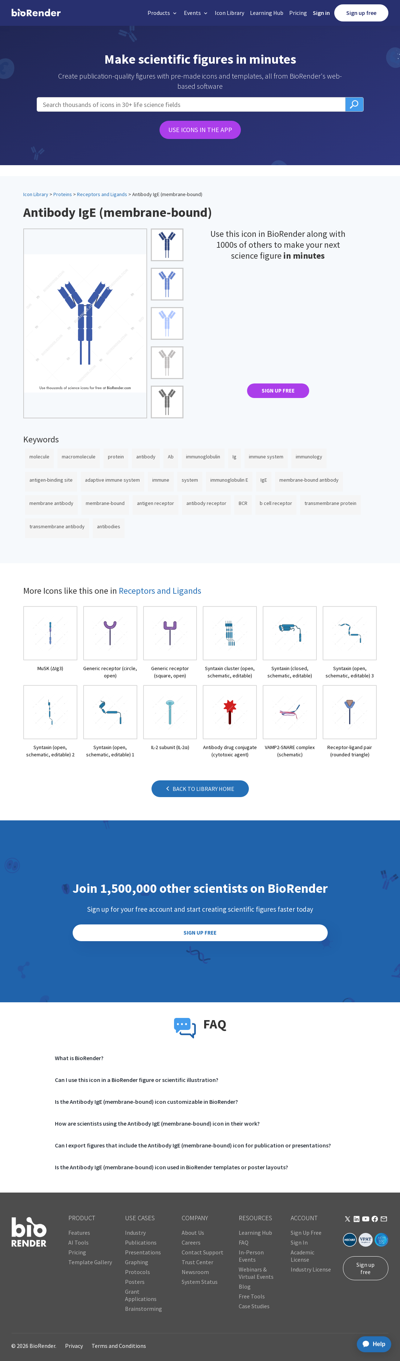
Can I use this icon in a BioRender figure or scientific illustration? (136, 1079)
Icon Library (229, 12)
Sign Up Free (306, 1232)
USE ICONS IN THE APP (200, 130)
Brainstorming (143, 1308)
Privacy (74, 1345)
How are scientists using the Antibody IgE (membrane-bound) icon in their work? (157, 1123)
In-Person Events (251, 1256)
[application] (372, 1344)
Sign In (299, 1242)
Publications (141, 1242)
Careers (191, 1242)
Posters (135, 1281)
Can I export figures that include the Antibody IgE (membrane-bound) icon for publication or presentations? (193, 1145)
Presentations (143, 1252)
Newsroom (195, 1272)
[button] (163, 13)
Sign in (321, 12)
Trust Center (197, 1262)
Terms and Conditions (119, 1345)
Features (79, 1232)
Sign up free (361, 12)
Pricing (298, 12)
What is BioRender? (79, 1058)
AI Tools (78, 1242)
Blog (245, 1286)
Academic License (302, 1256)
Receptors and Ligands (102, 194)
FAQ (244, 1242)
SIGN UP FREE (278, 390)
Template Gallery (90, 1262)
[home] (36, 13)
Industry (135, 1232)
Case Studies (254, 1306)
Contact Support (202, 1252)
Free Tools (252, 1296)
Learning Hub (266, 12)
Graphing (136, 1262)
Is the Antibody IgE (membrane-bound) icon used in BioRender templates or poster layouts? (171, 1167)
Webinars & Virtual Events (256, 1273)
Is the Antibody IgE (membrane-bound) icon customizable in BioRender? (146, 1101)
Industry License (311, 1269)
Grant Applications (141, 1295)
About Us (193, 1232)
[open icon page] (50, 642)
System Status (200, 1281)
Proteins (62, 194)
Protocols (137, 1272)
